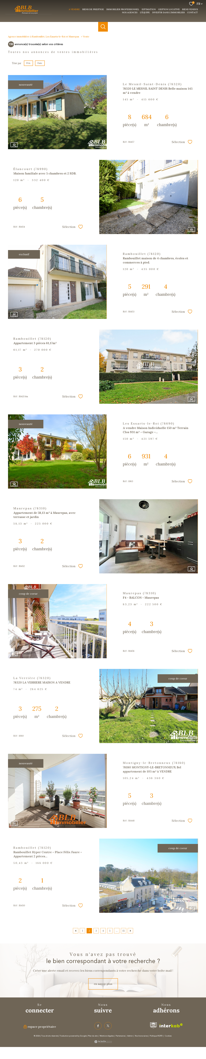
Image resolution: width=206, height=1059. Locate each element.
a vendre (74, 9)
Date (39, 63)
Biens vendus (190, 9)
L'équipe (145, 12)
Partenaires (120, 1036)
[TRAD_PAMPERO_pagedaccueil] (28, 14)
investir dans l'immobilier (168, 12)
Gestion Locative (169, 9)
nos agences (129, 12)
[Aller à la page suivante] (130, 930)
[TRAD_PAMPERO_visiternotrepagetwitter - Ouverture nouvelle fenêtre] (108, 1025)
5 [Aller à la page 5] (110, 930)
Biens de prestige (93, 9)
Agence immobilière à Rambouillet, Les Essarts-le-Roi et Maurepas (44, 36)
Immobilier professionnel (122, 9)
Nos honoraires (141, 1036)
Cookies (168, 1036)
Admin (130, 1036)
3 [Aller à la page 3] (96, 930)
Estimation (149, 9)
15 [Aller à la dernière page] (123, 930)
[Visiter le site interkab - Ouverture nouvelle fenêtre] (171, 1025)
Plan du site (93, 1036)
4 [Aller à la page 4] (103, 930)
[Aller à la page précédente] (75, 930)
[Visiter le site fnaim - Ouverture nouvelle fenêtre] (153, 1025)
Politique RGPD (156, 1036)
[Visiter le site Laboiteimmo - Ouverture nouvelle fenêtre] (103, 1042)
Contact (192, 12)
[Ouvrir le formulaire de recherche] (103, 27)
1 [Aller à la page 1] (82, 930)
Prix (28, 63)
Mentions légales (107, 1036)
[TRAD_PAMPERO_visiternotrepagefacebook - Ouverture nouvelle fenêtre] (98, 1025)
